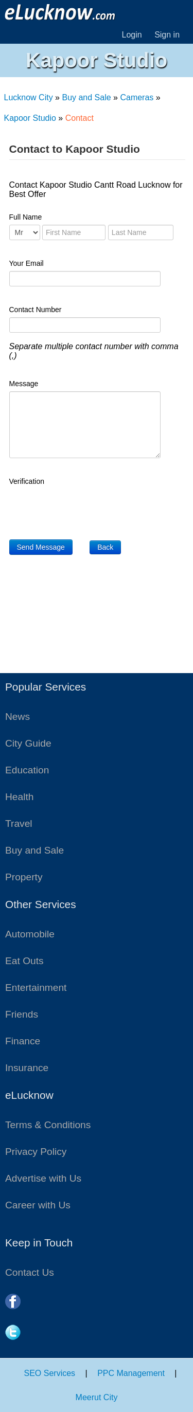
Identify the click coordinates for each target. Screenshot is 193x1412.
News (17, 716)
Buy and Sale (86, 97)
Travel (18, 823)
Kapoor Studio (30, 118)
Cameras (136, 97)
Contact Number (35, 309)
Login (132, 34)
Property (24, 877)
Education (27, 770)
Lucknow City (28, 97)
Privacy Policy (35, 1151)
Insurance (26, 1067)
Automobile (30, 934)
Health (19, 796)
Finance (22, 1041)
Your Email (26, 263)
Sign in (167, 34)
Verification (26, 481)
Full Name (25, 217)
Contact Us (29, 1272)
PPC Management (131, 1373)
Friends (21, 1014)
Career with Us (38, 1205)
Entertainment (35, 987)
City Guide (28, 743)
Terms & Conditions (48, 1124)
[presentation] (87, 509)
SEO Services (50, 1373)
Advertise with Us (43, 1178)
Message (24, 383)
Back (105, 547)
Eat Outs (24, 960)
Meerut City (97, 1397)
